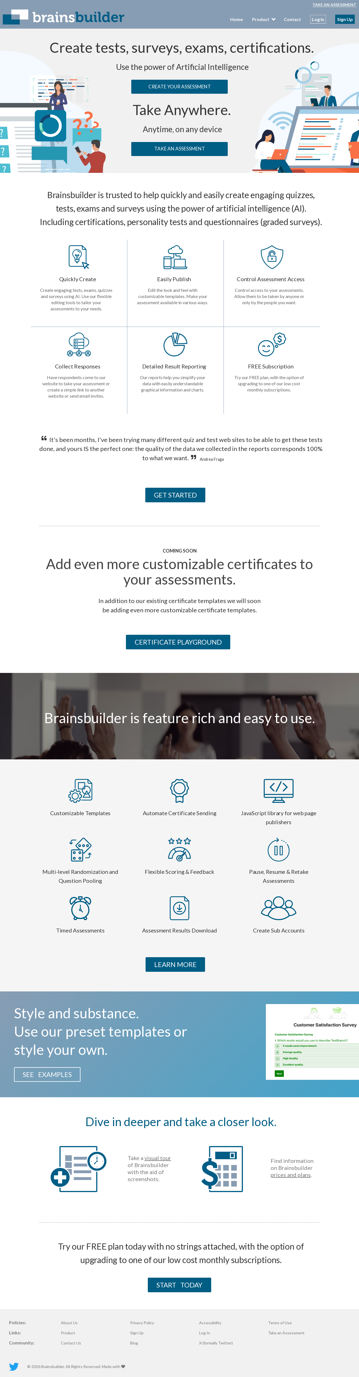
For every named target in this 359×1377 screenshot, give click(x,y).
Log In (318, 19)
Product (68, 1333)
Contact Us (71, 1343)
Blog (134, 1343)
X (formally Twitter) (216, 1343)
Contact (292, 19)
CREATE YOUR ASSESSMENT (179, 87)
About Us (69, 1323)
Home (236, 19)
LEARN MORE (175, 964)
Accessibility (210, 1323)
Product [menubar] (263, 19)
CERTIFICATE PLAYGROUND (178, 642)
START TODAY (179, 1285)
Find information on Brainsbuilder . (292, 1167)
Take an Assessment (334, 4)
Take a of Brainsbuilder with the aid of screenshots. (149, 1168)
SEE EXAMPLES (47, 1074)
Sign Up (345, 19)
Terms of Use (280, 1323)
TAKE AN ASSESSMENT (179, 149)
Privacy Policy (142, 1323)
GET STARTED (175, 495)
